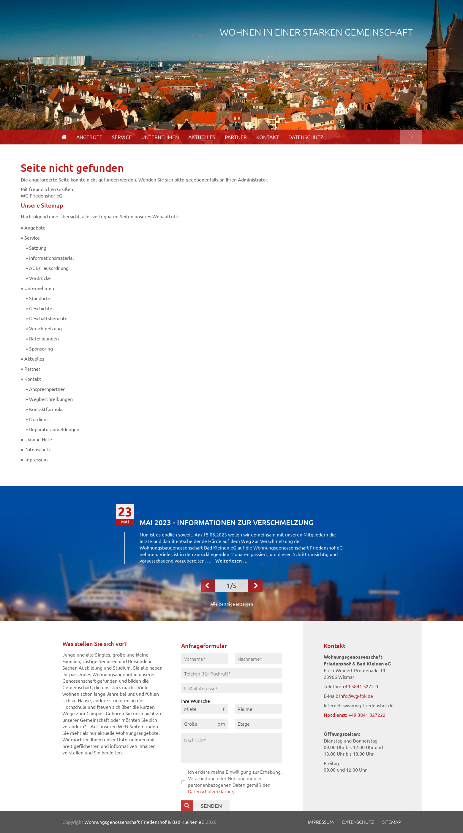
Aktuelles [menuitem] (201, 137)
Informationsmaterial (51, 258)
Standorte (39, 298)
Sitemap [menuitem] (391, 821)
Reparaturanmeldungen (54, 429)
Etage (244, 723)
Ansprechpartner (47, 389)
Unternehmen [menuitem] (160, 137)
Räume (245, 708)
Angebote (34, 227)
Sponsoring (41, 348)
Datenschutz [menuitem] (305, 137)
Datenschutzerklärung (211, 791)
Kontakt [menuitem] (267, 137)
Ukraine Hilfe (38, 439)
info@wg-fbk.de (356, 696)
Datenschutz (37, 449)
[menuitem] (64, 137)
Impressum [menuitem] (321, 821)
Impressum (36, 459)
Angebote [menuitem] (89, 137)
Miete (190, 708)
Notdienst (39, 419)
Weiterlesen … (231, 560)
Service (32, 237)
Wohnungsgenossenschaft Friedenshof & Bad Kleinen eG (144, 822)
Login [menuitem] (411, 137)
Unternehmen (39, 288)
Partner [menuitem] (236, 137)
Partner (32, 369)
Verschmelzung (45, 328)
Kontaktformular (46, 409)
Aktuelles (34, 358)
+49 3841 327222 (366, 715)
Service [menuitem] (122, 137)
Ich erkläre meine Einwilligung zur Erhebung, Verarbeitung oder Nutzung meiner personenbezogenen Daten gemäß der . (235, 781)
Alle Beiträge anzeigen (231, 603)
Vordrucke (40, 278)
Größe (190, 723)
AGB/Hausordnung (49, 268)
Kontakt (32, 379)
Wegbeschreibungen (51, 399)
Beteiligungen (44, 338)
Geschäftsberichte (48, 318)
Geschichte (40, 308)
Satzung (37, 248)
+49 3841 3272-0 (360, 686)
